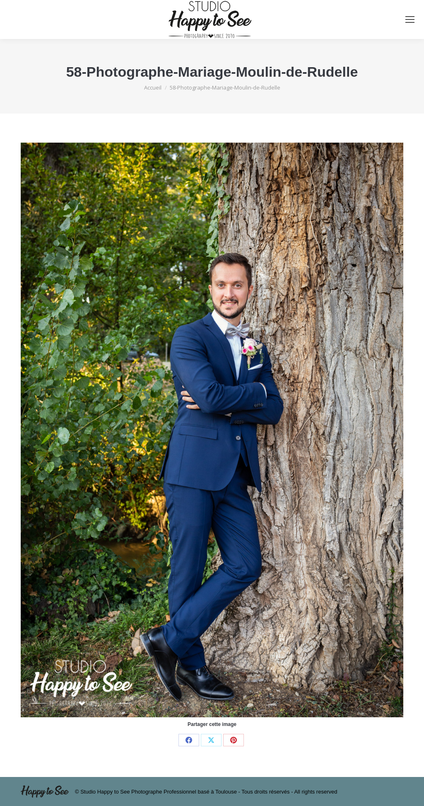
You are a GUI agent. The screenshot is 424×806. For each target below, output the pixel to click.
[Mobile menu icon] (410, 19)
